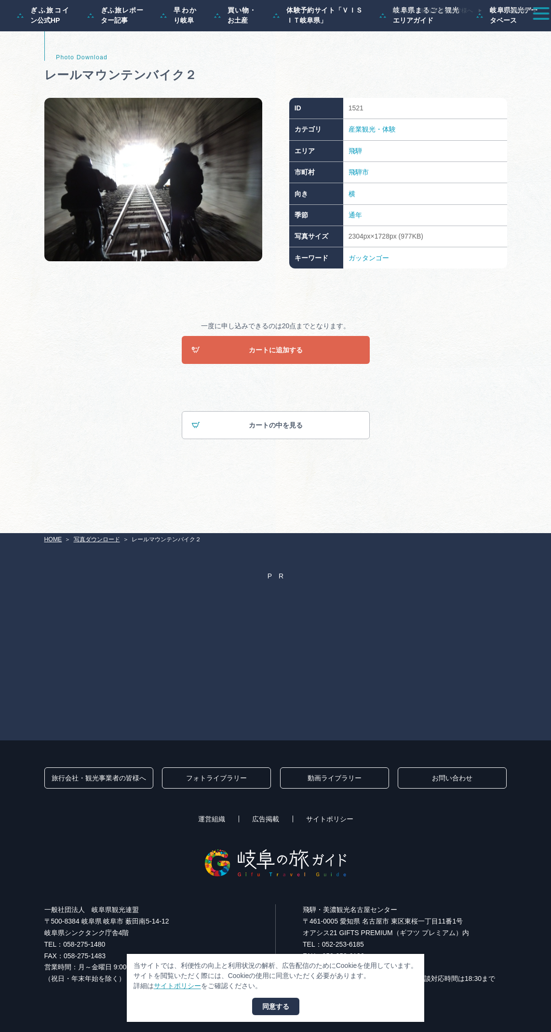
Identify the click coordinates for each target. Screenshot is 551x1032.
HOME (53, 539)
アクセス (522, 31)
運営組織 (211, 819)
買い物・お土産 (235, 56)
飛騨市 (359, 212)
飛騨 (355, 191)
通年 (355, 255)
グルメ (440, 31)
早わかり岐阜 (178, 56)
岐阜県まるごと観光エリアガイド (419, 56)
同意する (275, 1006)
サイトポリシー (329, 819)
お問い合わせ (452, 778)
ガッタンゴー (369, 298)
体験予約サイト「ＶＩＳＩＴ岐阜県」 (318, 56)
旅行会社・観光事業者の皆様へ (432, 10)
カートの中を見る (246, 465)
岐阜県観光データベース (507, 56)
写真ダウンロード (97, 539)
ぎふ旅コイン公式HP (43, 56)
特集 (251, 31)
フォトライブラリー (216, 778)
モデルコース (293, 31)
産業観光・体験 (372, 170)
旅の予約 (479, 31)
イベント (401, 31)
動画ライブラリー (335, 778)
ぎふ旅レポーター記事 (115, 56)
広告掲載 (265, 819)
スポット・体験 (350, 31)
